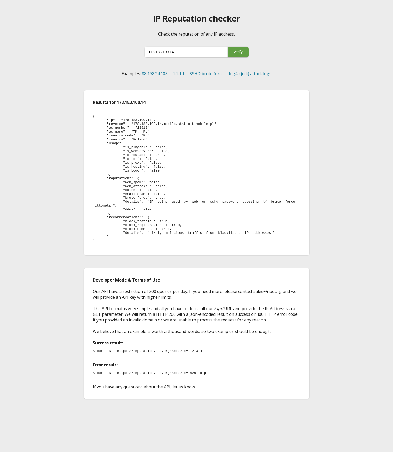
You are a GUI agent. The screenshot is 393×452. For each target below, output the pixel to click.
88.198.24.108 (155, 74)
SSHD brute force (207, 74)
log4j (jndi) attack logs (250, 74)
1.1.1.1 (178, 74)
